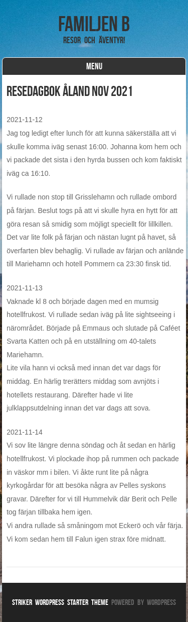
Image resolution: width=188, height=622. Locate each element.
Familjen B (94, 23)
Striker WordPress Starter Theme (60, 602)
